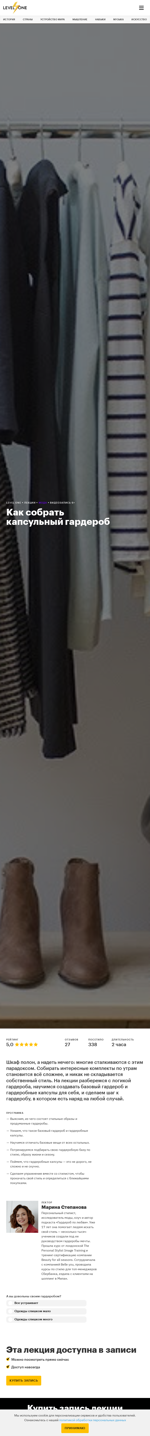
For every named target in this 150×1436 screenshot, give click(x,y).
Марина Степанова (64, 1207)
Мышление (79, 19)
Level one (14, 503)
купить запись (24, 1380)
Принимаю (75, 1428)
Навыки (100, 19)
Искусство (139, 19)
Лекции (30, 503)
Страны (28, 19)
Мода (43, 503)
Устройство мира (52, 19)
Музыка (118, 19)
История (9, 19)
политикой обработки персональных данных (92, 1420)
